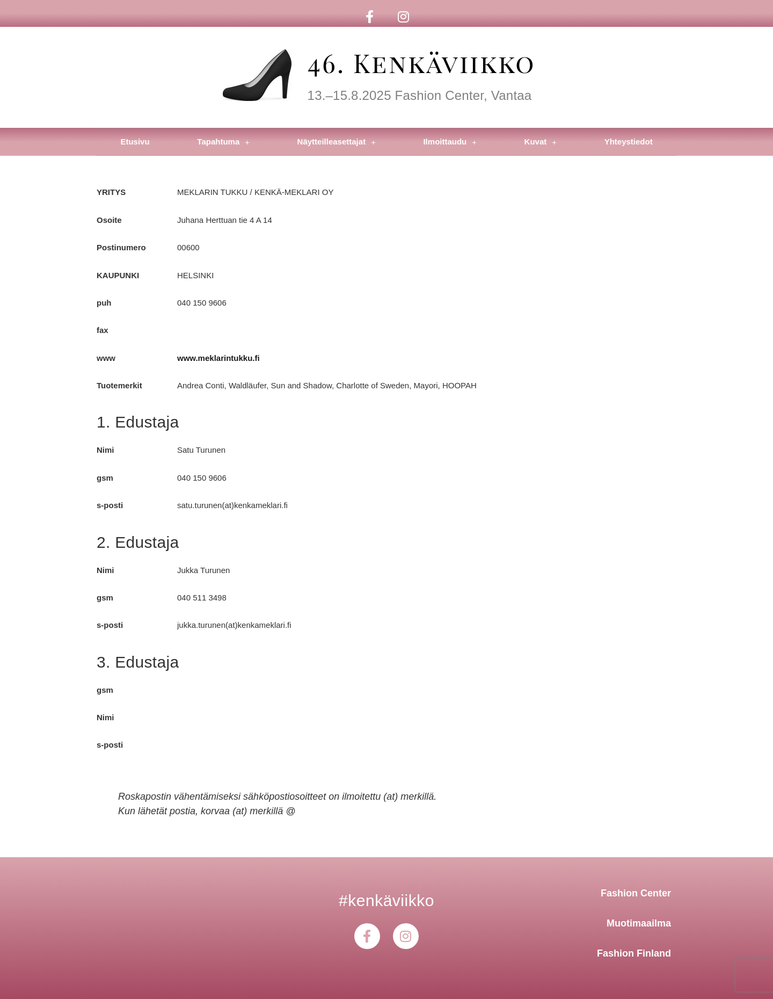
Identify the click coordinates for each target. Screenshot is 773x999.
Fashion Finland (634, 953)
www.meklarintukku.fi (218, 358)
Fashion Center (636, 893)
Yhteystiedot (628, 141)
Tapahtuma (223, 142)
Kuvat (540, 142)
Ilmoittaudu (449, 142)
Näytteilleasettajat (336, 142)
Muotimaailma (639, 923)
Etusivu (134, 141)
